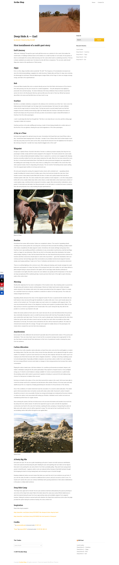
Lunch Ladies (79, 49)
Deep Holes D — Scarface (82, 52)
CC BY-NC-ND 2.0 (43, 529)
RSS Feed (80, 540)
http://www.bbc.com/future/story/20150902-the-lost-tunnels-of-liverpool (35, 516)
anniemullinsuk (20, 525)
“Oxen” (16, 529)
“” (14, 525)
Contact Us (101, 2)
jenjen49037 (23, 529)
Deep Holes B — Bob (81, 57)
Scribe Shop (19, 2)
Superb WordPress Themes (51, 562)
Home (93, 2)
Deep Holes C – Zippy (81, 54)
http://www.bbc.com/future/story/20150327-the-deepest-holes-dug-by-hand (36, 512)
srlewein (17, 40)
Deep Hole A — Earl (81, 59)
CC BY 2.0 (39, 525)
